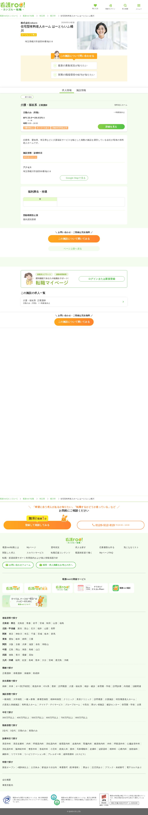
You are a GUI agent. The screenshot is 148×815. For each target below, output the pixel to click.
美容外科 (6, 743)
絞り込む (27, 97)
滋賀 (31, 644)
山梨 (46, 628)
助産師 (36, 673)
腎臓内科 (87, 743)
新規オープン (8, 767)
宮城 (42, 623)
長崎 (31, 660)
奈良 (38, 644)
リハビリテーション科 (35, 754)
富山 (26, 628)
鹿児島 (58, 660)
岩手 (35, 623)
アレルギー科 (54, 754)
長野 (53, 628)
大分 (44, 660)
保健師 (27, 673)
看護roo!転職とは (10, 547)
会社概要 (6, 780)
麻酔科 (5, 754)
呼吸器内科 (38, 743)
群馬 (53, 634)
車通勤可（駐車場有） (70, 767)
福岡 (17, 660)
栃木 (46, 634)
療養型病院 (42, 699)
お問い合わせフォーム (17, 564)
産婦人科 (63, 749)
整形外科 (33, 749)
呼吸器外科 (119, 743)
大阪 (11, 644)
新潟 (20, 628)
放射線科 (133, 749)
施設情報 (81, 90)
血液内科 (76, 743)
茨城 (40, 634)
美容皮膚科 (18, 743)
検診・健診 (90, 686)
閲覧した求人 (8, 552)
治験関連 (137, 686)
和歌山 (45, 644)
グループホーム (72, 704)
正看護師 (6, 673)
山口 (38, 649)
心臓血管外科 (133, 743)
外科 (109, 743)
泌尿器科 (103, 749)
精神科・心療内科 (118, 749)
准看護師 (17, 673)
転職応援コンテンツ (60, 552)
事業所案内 (7, 785)
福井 (40, 628)
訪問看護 (62, 686)
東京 (11, 634)
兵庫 (24, 644)
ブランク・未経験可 (114, 767)
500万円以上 (38, 717)
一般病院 (6, 699)
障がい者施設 (97, 704)
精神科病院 (55, 699)
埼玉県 (42, 16)
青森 (28, 623)
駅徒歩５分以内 (49, 767)
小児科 (53, 749)
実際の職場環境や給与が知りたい (76, 74)
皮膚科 (93, 749)
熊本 (37, 660)
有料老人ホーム (29, 704)
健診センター (113, 704)
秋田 (48, 623)
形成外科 (44, 749)
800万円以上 (81, 717)
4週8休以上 (23, 767)
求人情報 (67, 90)
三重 (31, 639)
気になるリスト (131, 547)
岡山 (18, 649)
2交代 (5, 730)
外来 (11, 686)
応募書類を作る (106, 547)
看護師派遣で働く (83, 552)
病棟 (4, 686)
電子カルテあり (134, 767)
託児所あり (97, 767)
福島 (62, 623)
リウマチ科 (16, 754)
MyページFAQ (106, 552)
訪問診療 (117, 686)
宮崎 (51, 660)
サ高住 (86, 704)
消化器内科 (51, 743)
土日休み (35, 767)
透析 (54, 686)
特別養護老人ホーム (125, 699)
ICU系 (46, 686)
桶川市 (53, 16)
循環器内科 (64, 743)
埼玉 (26, 634)
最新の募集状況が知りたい (72, 65)
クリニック (68, 699)
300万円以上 (8, 717)
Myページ (31, 547)
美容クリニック (84, 699)
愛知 (11, 639)
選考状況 (55, 547)
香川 (18, 655)
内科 (28, 743)
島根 (31, 649)
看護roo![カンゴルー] (8, 16)
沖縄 (66, 660)
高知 (31, 655)
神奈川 (19, 634)
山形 (55, 623)
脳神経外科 (20, 749)
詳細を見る (111, 126)
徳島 (11, 655)
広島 (11, 649)
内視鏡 (127, 686)
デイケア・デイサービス (51, 704)
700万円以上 (67, 717)
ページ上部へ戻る (74, 248)
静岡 (24, 639)
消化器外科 (7, 749)
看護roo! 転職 (28, 16)
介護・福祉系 (75, 686)
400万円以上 (23, 717)
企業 (139, 704)
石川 (33, 628)
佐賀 (24, 660)
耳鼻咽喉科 (82, 749)
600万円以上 (52, 717)
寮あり (86, 767)
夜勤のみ (33, 730)
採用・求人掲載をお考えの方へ (56, 564)
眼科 (72, 749)
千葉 (33, 634)
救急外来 (36, 686)
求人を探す (80, 547)
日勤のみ (22, 730)
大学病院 (17, 699)
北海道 (21, 623)
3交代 (13, 730)
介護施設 (109, 699)
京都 (18, 644)
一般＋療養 (29, 699)
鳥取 (24, 649)
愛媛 (24, 655)
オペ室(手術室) (23, 686)
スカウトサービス (35, 552)
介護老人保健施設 (11, 704)
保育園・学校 (104, 686)
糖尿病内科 (99, 743)
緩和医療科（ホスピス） (75, 754)
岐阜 (18, 639)
